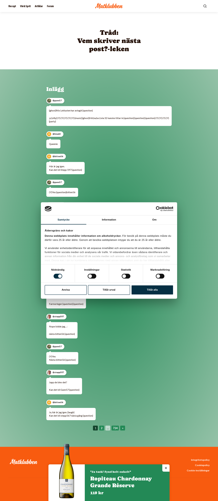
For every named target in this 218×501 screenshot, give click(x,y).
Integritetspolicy (200, 459)
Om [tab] (154, 219)
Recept (12, 6)
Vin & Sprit (25, 6)
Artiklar (39, 6)
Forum (50, 6)
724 (115, 428)
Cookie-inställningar (198, 470)
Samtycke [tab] (64, 219)
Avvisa (66, 289)
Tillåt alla (152, 289)
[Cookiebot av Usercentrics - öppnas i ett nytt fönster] (160, 208)
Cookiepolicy (202, 465)
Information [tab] (109, 219)
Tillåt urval (109, 289)
